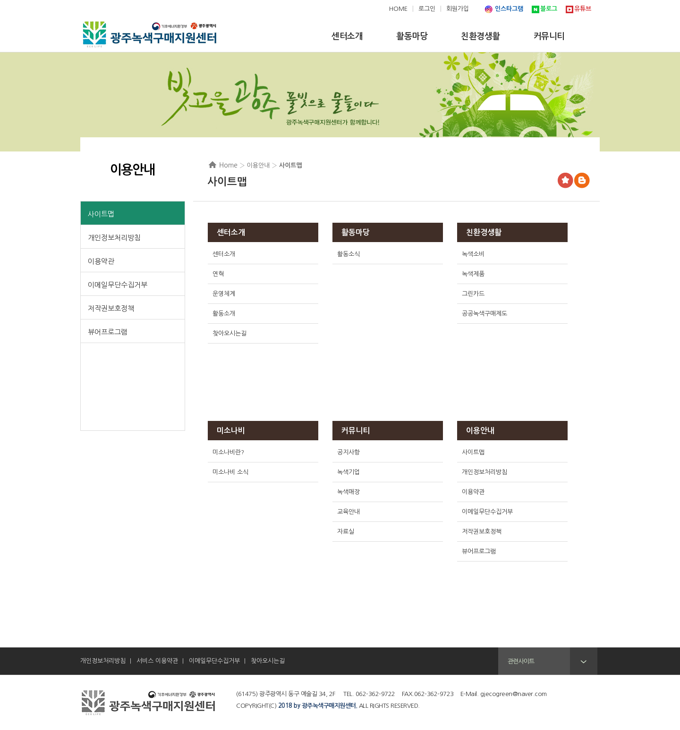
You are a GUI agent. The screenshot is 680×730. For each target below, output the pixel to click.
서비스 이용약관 (157, 661)
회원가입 (457, 9)
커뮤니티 (355, 430)
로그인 (426, 9)
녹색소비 (473, 254)
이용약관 (101, 261)
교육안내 (348, 512)
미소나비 (231, 430)
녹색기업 (348, 472)
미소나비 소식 (230, 472)
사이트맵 (101, 214)
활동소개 (223, 313)
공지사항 (348, 452)
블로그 (548, 9)
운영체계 (223, 294)
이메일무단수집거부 (117, 284)
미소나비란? (228, 452)
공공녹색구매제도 (484, 313)
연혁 (218, 274)
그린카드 (473, 294)
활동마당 (355, 232)
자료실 (345, 532)
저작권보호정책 (111, 308)
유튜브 (582, 9)
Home (228, 165)
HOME (398, 9)
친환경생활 (484, 232)
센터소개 (231, 232)
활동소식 (348, 254)
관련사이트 (521, 661)
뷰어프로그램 (108, 332)
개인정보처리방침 (114, 237)
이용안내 (480, 430)
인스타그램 (509, 9)
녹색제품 (473, 274)
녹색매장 (348, 492)
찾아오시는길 (229, 333)
